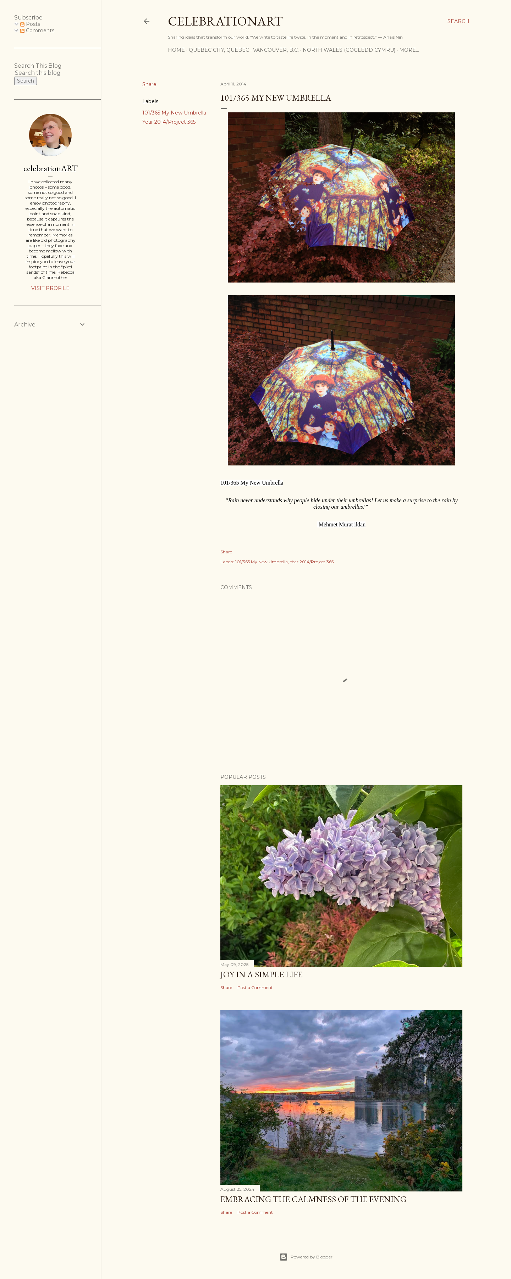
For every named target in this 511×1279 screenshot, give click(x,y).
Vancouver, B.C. (276, 50)
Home (176, 50)
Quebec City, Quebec (219, 50)
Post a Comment (255, 987)
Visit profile (50, 288)
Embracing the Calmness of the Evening (313, 1199)
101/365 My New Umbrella (174, 113)
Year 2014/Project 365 (169, 122)
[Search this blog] (42, 73)
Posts (30, 24)
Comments (37, 30)
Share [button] (149, 84)
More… (409, 50)
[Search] (458, 21)
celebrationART (50, 168)
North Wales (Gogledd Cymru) (349, 50)
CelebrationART (225, 21)
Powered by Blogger (306, 1257)
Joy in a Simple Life (261, 974)
